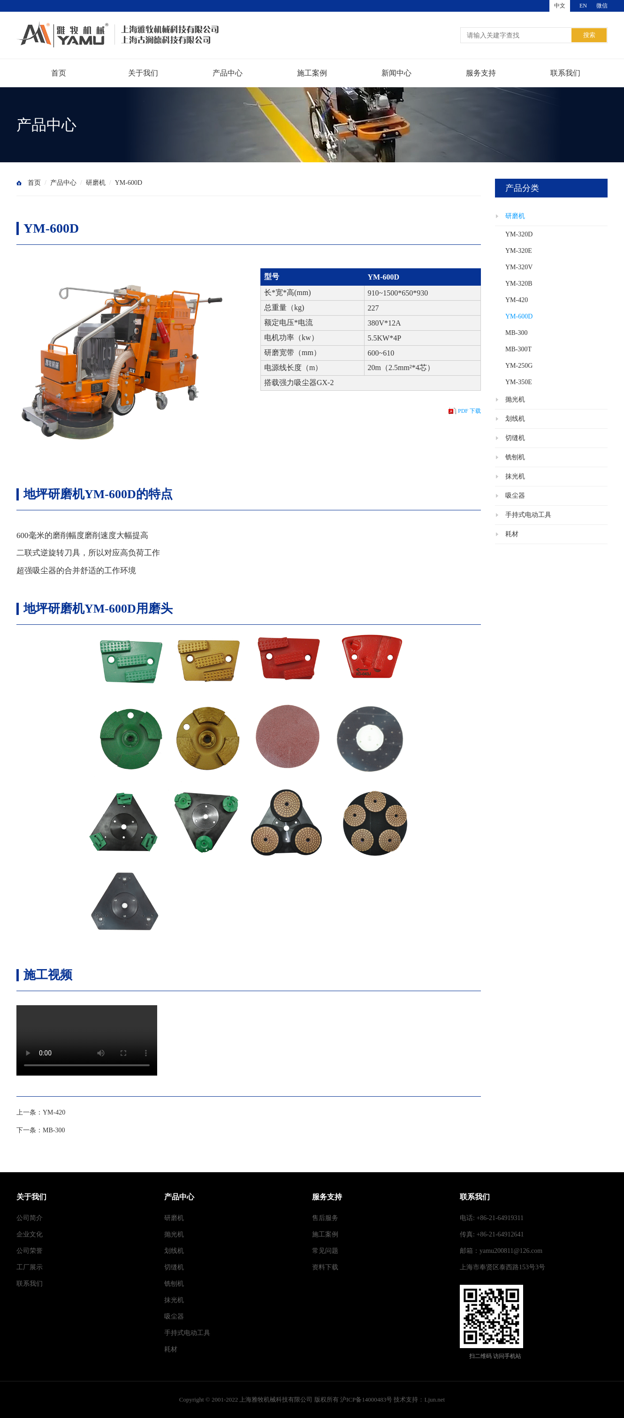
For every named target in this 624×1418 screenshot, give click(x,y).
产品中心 (228, 73)
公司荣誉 (29, 1250)
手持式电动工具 (528, 514)
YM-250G (519, 365)
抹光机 (515, 476)
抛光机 (515, 399)
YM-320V (519, 267)
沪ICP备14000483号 (366, 1399)
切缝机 (515, 437)
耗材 (511, 534)
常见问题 (325, 1250)
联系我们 (565, 73)
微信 (602, 5)
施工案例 (312, 73)
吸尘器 (515, 495)
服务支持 (481, 73)
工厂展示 (29, 1267)
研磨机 (96, 182)
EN (583, 5)
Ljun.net (434, 1399)
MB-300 (54, 1130)
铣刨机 (515, 457)
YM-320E (518, 250)
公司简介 (29, 1217)
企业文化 (29, 1234)
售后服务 (325, 1217)
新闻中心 (396, 73)
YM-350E (518, 382)
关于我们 (143, 73)
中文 (559, 5)
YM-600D (128, 182)
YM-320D (519, 234)
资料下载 (325, 1267)
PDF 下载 (469, 411)
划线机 (515, 418)
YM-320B (519, 283)
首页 (58, 73)
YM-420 (54, 1112)
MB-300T (518, 349)
